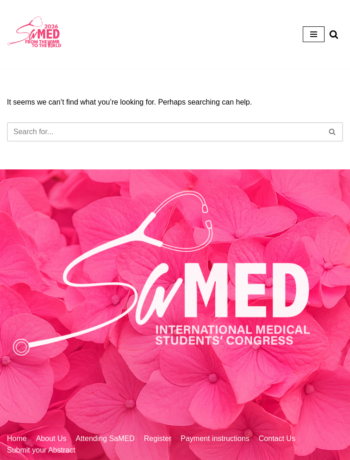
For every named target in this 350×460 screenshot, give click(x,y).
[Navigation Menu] (314, 34)
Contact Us (277, 438)
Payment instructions (215, 438)
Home (17, 438)
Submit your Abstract (41, 450)
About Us (51, 438)
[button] (332, 131)
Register (158, 438)
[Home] (34, 34)
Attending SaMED (105, 438)
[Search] (164, 132)
